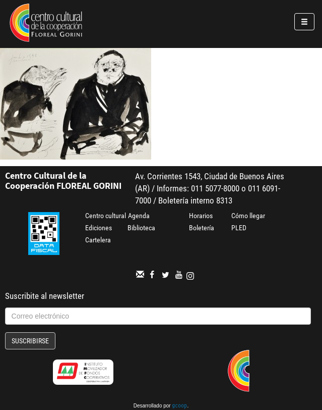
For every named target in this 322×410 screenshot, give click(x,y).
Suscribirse (30, 341)
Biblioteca (141, 227)
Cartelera (98, 239)
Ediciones (98, 227)
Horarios (201, 215)
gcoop (179, 406)
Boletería (201, 227)
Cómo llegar (248, 215)
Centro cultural (105, 215)
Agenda (139, 215)
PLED (238, 227)
